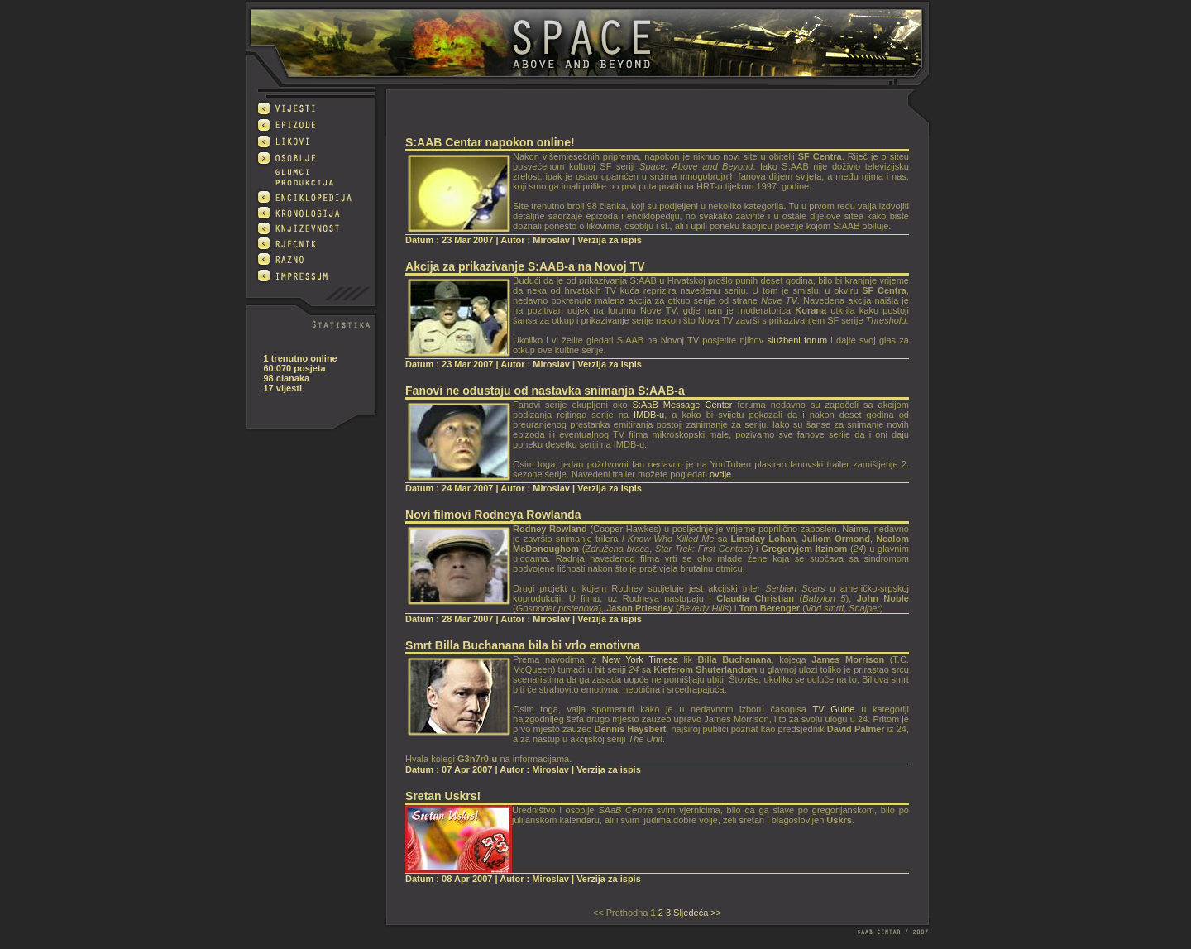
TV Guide (833, 709)
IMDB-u (649, 414)
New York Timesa (640, 659)
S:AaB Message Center (683, 405)
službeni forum (797, 340)
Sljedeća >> (697, 913)
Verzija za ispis (609, 240)
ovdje (720, 474)
